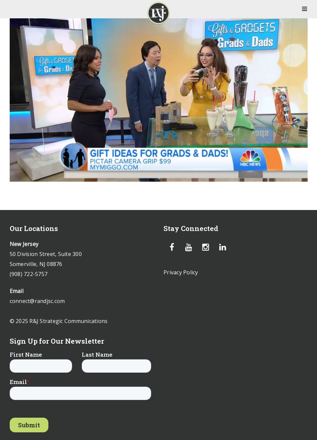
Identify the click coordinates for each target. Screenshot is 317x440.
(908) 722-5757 (29, 274)
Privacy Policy (181, 272)
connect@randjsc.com (37, 301)
